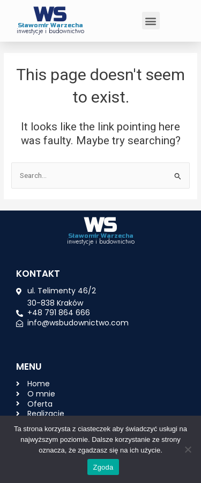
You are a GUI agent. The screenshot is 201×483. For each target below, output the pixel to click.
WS (50, 15)
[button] (151, 20)
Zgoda (103, 467)
